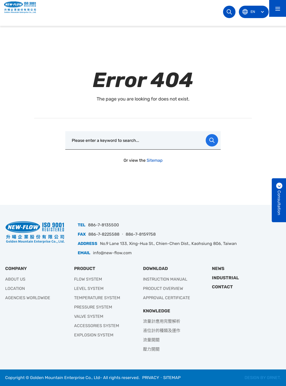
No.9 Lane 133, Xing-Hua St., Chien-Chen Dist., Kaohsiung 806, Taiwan (168, 243)
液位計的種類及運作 (161, 330)
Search (229, 12)
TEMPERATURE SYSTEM (97, 297)
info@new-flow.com (112, 252)
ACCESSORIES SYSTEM (96, 325)
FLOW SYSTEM (88, 279)
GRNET (273, 377)
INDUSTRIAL (225, 277)
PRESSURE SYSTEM (93, 307)
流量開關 (151, 339)
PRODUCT (84, 268)
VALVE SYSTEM (88, 316)
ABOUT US (15, 279)
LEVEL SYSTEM (89, 288)
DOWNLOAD (155, 268)
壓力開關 (151, 349)
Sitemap (155, 160)
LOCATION (15, 288)
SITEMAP (172, 377)
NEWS (218, 268)
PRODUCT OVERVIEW (163, 288)
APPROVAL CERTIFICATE (166, 297)
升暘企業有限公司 (22, 7)
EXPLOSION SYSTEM (93, 335)
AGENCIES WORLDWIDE (27, 297)
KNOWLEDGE (156, 310)
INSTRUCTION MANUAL (165, 279)
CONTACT (222, 286)
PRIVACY (150, 377)
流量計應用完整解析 (161, 321)
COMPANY (16, 268)
